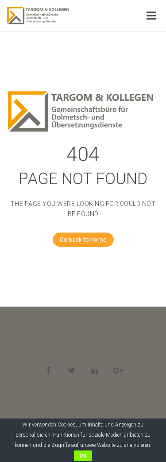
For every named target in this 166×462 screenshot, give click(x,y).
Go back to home (80, 239)
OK (83, 456)
